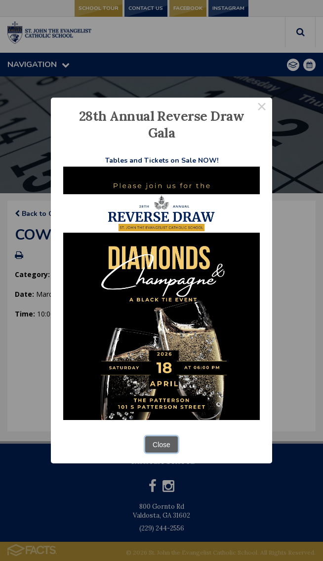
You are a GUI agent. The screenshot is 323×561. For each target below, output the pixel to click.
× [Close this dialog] (261, 108)
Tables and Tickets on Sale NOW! (161, 160)
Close (161, 445)
